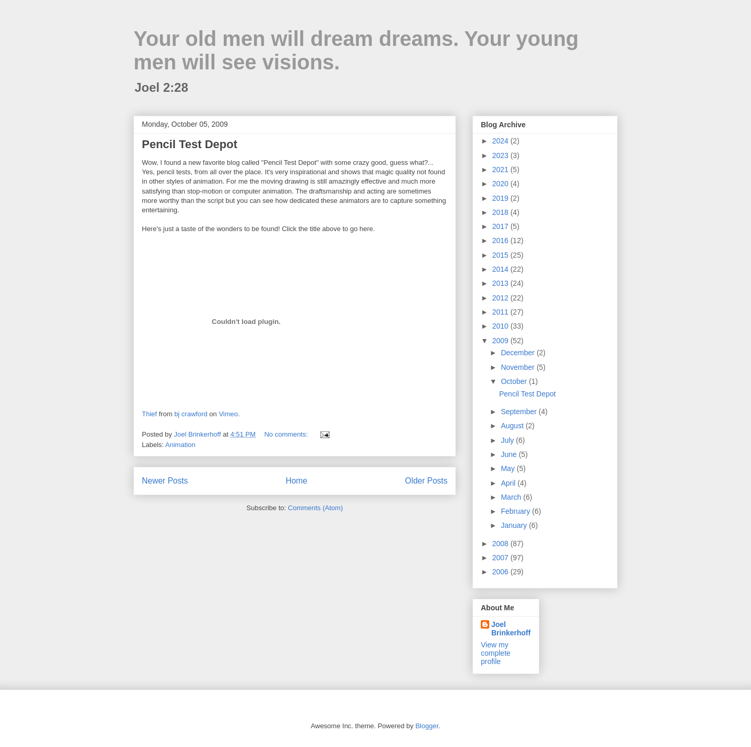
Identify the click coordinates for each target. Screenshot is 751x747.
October (515, 381)
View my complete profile (496, 653)
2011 (501, 312)
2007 (501, 557)
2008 (501, 543)
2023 (501, 155)
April (509, 483)
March (512, 497)
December (518, 352)
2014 (501, 269)
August (513, 425)
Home (297, 480)
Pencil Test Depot (189, 144)
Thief (149, 414)
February (516, 511)
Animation (180, 445)
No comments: (287, 434)
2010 (501, 326)
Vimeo (228, 414)
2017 (501, 226)
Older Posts (426, 480)
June (509, 454)
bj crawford (191, 414)
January (515, 525)
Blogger (426, 726)
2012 (501, 298)
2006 (501, 572)
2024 (501, 141)
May (508, 468)
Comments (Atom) (315, 508)
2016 (501, 240)
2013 (501, 283)
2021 (501, 169)
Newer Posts (165, 480)
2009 (501, 340)
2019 (501, 198)
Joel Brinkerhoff (510, 628)
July (508, 440)
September (519, 411)
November (518, 367)
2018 (501, 212)
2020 (501, 183)
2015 (501, 255)
